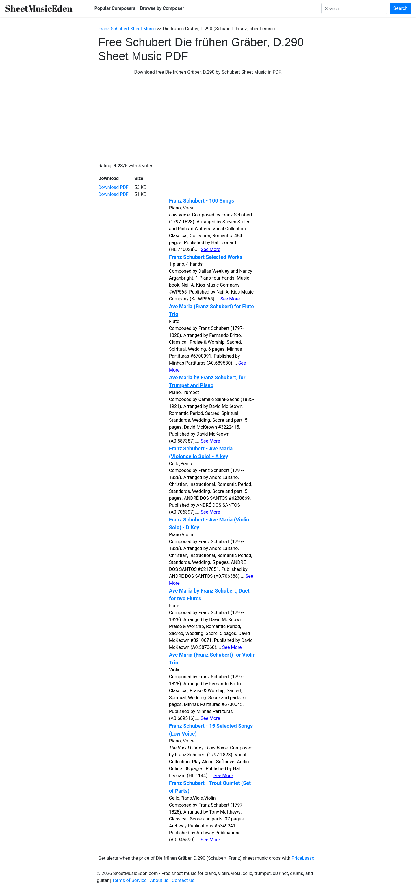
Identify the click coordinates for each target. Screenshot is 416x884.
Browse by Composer (162, 8)
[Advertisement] (208, 119)
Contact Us (183, 880)
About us (159, 880)
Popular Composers (114, 8)
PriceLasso (302, 858)
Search (400, 8)
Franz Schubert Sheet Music (127, 28)
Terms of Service (129, 880)
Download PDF (113, 187)
